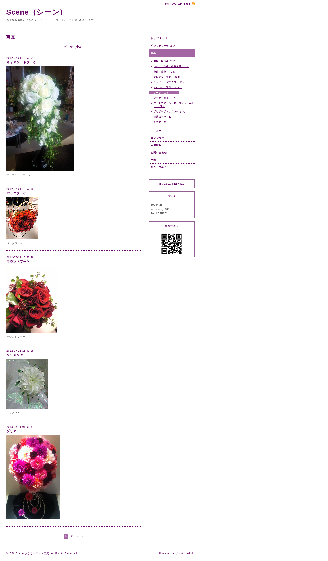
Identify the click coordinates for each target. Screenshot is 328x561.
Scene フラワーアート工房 (32, 553)
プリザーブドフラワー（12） (170, 111)
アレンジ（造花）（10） (168, 87)
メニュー (156, 130)
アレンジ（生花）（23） (168, 77)
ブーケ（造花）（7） (166, 98)
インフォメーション (163, 45)
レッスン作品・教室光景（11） (171, 66)
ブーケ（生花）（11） (166, 92)
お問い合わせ (159, 152)
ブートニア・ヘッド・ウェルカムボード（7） (174, 105)
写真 (153, 53)
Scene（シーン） (40, 12)
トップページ (159, 38)
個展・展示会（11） (165, 61)
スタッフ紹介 (159, 167)
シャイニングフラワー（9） (169, 82)
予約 (153, 159)
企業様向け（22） (164, 116)
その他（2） (161, 122)
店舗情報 (156, 145)
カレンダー (157, 137)
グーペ (180, 553)
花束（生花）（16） (165, 71)
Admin (190, 553)
